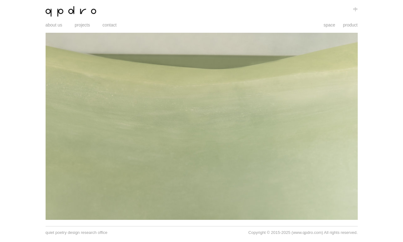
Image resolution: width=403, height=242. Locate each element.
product (350, 24)
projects (82, 24)
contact (109, 24)
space (329, 24)
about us (54, 24)
